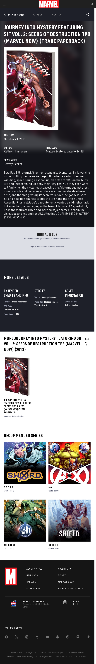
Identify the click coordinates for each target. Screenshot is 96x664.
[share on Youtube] (47, 637)
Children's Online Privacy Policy (20, 656)
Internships (33, 588)
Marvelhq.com (66, 582)
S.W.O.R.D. (9, 487)
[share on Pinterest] (67, 637)
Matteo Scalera (55, 151)
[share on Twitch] (77, 637)
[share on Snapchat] (57, 637)
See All (87, 341)
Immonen (7, 416)
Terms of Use (16, 652)
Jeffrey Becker (13, 164)
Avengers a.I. (10, 545)
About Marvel (34, 569)
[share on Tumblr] (37, 637)
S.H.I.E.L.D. (53, 545)
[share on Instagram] (26, 637)
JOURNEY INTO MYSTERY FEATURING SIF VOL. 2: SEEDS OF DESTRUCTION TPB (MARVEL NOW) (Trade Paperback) (17, 406)
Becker (21, 416)
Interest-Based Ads (64, 656)
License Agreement (44, 656)
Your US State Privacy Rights (51, 652)
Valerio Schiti (75, 151)
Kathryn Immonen (15, 151)
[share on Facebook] (6, 637)
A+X (50, 487)
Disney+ (62, 575)
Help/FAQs (32, 575)
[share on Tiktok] (88, 637)
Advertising (65, 569)
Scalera (15, 416)
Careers (31, 582)
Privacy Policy (30, 652)
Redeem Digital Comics (70, 588)
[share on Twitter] (16, 637)
